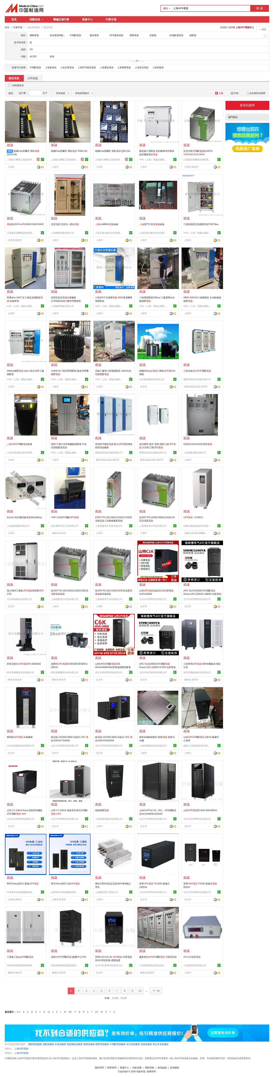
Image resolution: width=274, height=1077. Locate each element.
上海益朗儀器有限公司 (18, 525)
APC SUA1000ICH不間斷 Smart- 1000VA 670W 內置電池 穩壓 (157, 667)
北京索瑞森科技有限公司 (151, 379)
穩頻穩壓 (102, 810)
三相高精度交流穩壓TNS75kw (200, 224)
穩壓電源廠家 (102, 1044)
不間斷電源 (35, 67)
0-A (18, 1011)
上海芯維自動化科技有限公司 (109, 232)
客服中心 (124, 1067)
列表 (235, 93)
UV (96, 1011)
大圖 (219, 93)
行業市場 (111, 19)
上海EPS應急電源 (87, 67)
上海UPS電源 (21, 1048)
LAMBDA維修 (106, 224)
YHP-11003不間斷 (65, 517)
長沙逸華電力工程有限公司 (64, 525)
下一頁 (156, 990)
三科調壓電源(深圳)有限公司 (153, 965)
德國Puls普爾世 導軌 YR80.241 (69, 151)
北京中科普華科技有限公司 (153, 599)
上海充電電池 (67, 67)
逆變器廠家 (146, 1044)
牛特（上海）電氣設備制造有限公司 (153, 159)
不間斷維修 (19, 444)
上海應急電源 (106, 67)
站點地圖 (137, 1067)
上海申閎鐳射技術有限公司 (153, 745)
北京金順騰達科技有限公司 (20, 745)
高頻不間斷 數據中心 (68, 956)
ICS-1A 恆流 (191, 956)
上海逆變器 (158, 67)
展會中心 (87, 19)
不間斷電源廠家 (118, 1044)
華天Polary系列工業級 (23, 883)
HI (49, 1011)
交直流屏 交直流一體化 (65, 224)
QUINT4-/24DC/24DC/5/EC (25, 224)
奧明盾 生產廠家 (20, 737)
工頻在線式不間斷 (197, 370)
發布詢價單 (247, 105)
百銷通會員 (18, 85)
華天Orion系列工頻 (65, 883)
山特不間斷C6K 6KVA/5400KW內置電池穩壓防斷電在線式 (113, 667)
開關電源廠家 (35, 1044)
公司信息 (32, 78)
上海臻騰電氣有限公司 (62, 232)
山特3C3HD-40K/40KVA (200, 810)
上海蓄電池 (50, 67)
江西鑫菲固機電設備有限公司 (197, 159)
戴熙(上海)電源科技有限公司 (197, 745)
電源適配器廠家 (75, 1044)
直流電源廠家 (133, 1044)
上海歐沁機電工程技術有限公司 (21, 159)
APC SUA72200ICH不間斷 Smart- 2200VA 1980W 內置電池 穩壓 (202, 594)
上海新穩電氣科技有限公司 (109, 818)
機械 (10, 151)
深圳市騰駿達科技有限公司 (197, 672)
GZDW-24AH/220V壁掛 (197, 444)
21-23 (124, 998)
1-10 (107, 998)
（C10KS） (194, 517)
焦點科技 (141, 1071)
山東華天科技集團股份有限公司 (21, 892)
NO (70, 1011)
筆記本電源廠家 (161, 1044)
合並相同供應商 (255, 93)
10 (140, 990)
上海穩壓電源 (124, 67)
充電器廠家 (60, 1044)
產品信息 (14, 78)
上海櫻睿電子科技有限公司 (109, 525)
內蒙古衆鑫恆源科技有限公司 (197, 525)
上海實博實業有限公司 (194, 965)
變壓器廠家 (89, 1044)
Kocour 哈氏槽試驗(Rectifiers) (24, 517)
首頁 (14, 19)
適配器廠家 (48, 1044)
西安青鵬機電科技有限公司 (20, 672)
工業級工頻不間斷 (20, 956)
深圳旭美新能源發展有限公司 (21, 965)
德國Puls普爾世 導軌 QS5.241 (112, 151)
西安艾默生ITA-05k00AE (24, 663)
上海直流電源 (141, 67)
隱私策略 (149, 1067)
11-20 (115, 998)
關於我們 (99, 1067)
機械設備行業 (61, 19)
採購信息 (36, 19)
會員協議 (162, 1067)
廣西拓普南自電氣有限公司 (197, 379)
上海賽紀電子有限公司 (106, 892)
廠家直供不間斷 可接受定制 (158, 956)
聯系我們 (111, 1067)
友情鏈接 (174, 1067)
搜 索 (259, 8)
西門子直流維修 (151, 224)
